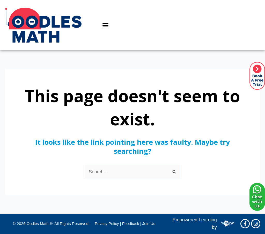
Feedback (130, 223)
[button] (106, 25)
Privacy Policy (107, 223)
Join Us (148, 223)
